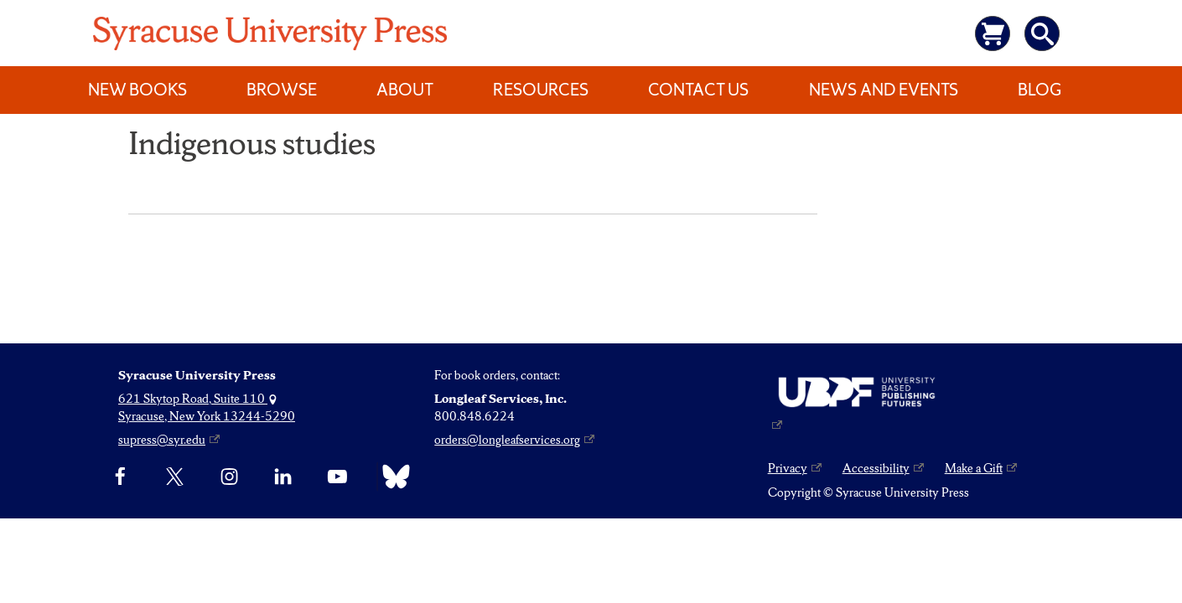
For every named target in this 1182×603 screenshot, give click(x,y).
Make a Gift (974, 468)
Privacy (787, 468)
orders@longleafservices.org (507, 439)
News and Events (883, 89)
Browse (281, 89)
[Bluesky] (392, 476)
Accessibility (876, 468)
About (404, 89)
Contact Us (698, 89)
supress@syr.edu (161, 439)
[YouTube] (337, 476)
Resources (540, 89)
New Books (137, 89)
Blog (1039, 89)
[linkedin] (283, 476)
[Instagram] (229, 476)
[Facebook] (120, 476)
